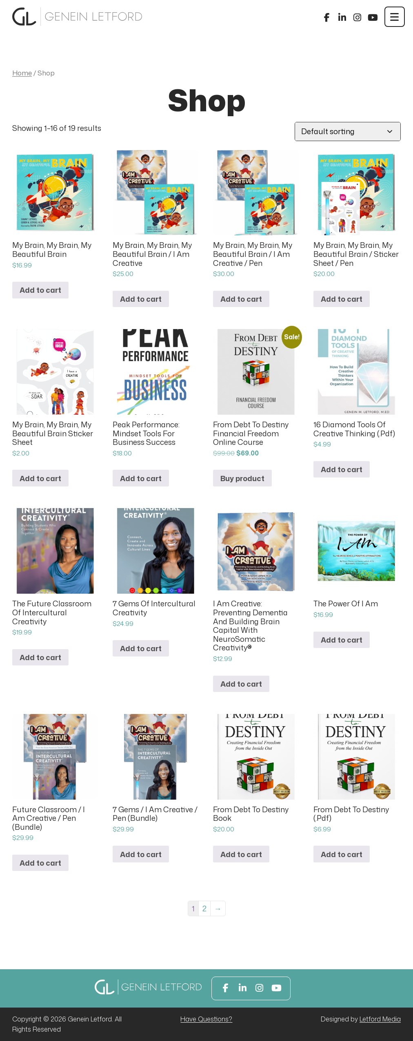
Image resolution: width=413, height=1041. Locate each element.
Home (22, 72)
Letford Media (380, 1018)
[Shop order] (347, 131)
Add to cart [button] (40, 290)
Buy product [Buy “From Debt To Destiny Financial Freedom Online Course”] (242, 478)
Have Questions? (206, 1018)
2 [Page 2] (204, 908)
